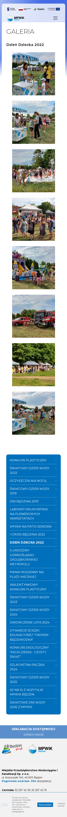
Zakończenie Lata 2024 (29, 622)
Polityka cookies (61, 804)
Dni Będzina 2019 (24, 501)
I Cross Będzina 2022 (27, 534)
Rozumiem (45, 804)
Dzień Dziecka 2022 (27, 542)
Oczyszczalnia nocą (28, 480)
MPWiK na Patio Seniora (30, 526)
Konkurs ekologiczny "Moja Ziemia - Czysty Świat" (29, 652)
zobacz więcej (33, 734)
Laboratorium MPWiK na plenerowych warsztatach (29, 513)
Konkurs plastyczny (28, 460)
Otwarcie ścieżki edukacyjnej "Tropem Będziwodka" (29, 635)
